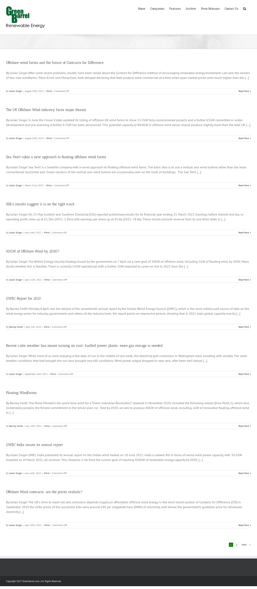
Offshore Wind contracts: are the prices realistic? (44, 492)
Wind (49, 91)
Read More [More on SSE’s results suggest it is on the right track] (244, 232)
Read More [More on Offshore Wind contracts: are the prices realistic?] (244, 525)
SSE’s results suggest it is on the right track (40, 204)
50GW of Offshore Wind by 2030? (32, 251)
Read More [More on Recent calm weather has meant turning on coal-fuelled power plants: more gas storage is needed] (244, 373)
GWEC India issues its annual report (34, 445)
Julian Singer (15, 91)
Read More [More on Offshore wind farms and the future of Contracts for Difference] (244, 91)
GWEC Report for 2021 (23, 298)
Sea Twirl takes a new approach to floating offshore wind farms (56, 157)
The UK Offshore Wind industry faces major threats (46, 110)
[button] (244, 8)
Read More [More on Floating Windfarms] (244, 425)
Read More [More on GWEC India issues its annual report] (244, 473)
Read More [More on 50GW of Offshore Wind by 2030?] (244, 279)
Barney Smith (16, 326)
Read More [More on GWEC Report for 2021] (244, 326)
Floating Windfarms (21, 393)
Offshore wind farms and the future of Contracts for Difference (55, 62)
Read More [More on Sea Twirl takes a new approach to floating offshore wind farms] (244, 185)
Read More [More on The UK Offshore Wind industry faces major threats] (244, 138)
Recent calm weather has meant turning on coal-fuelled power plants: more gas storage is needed (84, 345)
